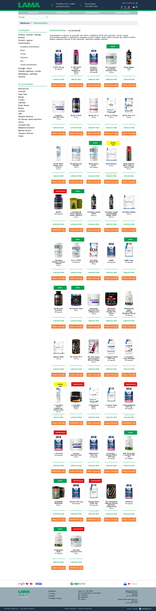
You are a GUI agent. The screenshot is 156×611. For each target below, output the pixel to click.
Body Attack (23, 105)
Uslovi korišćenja (71, 609)
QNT (20, 113)
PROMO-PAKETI (93, 12)
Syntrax (21, 111)
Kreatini (21, 37)
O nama (52, 593)
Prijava (124, 3)
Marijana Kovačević (26, 127)
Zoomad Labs (24, 125)
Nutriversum (23, 88)
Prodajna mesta (55, 598)
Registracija (131, 3)
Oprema (21, 76)
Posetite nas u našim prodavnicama (65, 5)
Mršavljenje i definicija (27, 74)
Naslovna (25, 23)
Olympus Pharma (25, 133)
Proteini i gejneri (25, 40)
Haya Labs (22, 94)
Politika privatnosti (85, 609)
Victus (21, 122)
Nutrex (21, 108)
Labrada (21, 102)
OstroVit (21, 91)
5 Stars (21, 99)
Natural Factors (24, 130)
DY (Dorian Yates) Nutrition (30, 119)
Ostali (20, 136)
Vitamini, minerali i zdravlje (29, 34)
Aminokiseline (24, 43)
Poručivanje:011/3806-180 (91, 5)
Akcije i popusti (122, 12)
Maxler (21, 97)
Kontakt (52, 596)
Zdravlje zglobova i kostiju (29, 71)
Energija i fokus (25, 68)
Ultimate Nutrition (25, 116)
